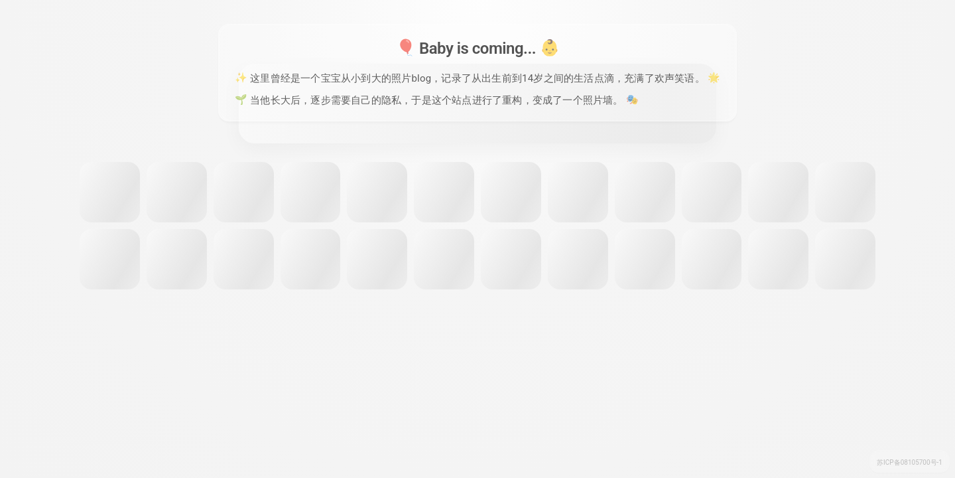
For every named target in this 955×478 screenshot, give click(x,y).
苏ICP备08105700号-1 (909, 462)
